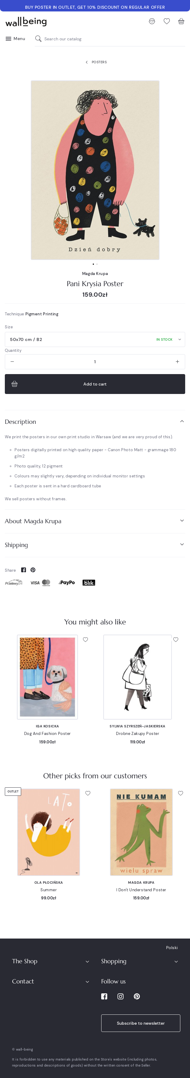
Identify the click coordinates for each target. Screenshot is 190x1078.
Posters (95, 62)
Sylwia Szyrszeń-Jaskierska (138, 726)
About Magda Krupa (95, 521)
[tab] (95, 422)
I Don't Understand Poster (141, 889)
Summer (48, 889)
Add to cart (58, 384)
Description (95, 421)
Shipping (95, 545)
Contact (23, 981)
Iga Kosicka (47, 726)
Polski (172, 947)
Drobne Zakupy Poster (137, 733)
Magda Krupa (95, 273)
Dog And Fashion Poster (47, 733)
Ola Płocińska (48, 882)
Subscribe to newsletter (141, 1023)
